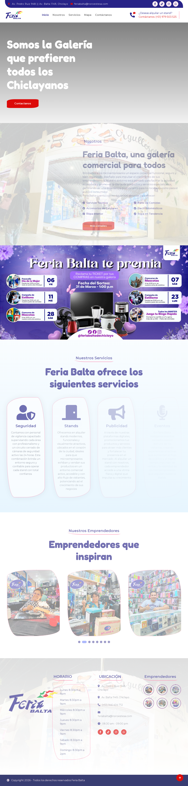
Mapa (87, 14)
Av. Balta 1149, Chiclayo (113, 697)
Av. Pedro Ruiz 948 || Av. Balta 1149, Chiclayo (40, 4)
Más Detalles (98, 225)
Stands (71, 426)
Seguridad (26, 426)
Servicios (74, 14)
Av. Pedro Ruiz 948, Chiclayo (112, 688)
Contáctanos (103, 14)
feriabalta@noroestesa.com (91, 4)
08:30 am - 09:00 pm (113, 723)
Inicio (45, 14)
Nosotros (59, 14)
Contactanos (22, 103)
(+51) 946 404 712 (110, 704)
